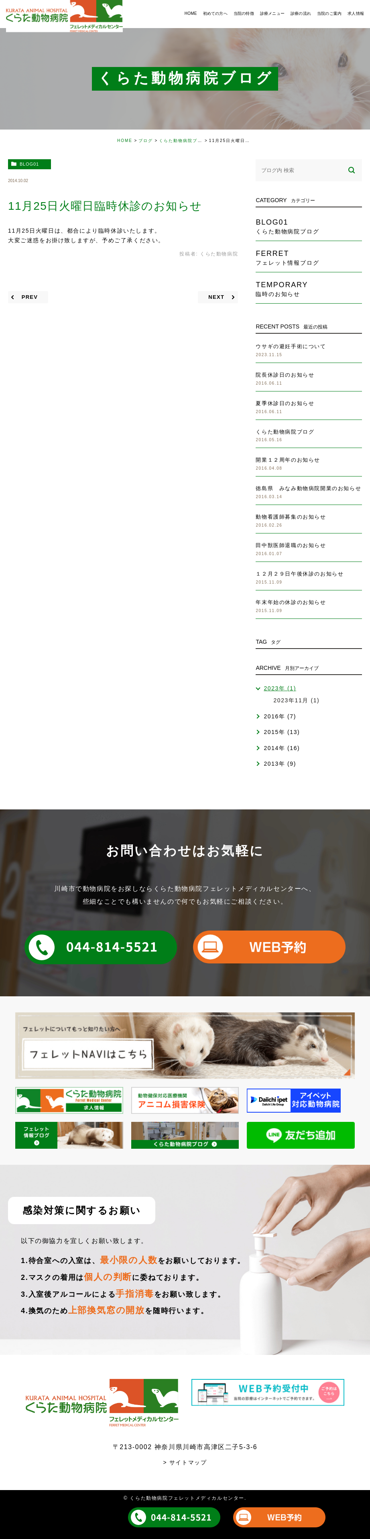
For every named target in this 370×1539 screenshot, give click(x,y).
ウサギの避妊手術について (291, 346)
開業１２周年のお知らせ (288, 460)
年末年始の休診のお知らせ (291, 602)
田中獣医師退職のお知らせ (291, 545)
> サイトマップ (185, 1462)
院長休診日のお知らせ (285, 375)
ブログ (145, 140)
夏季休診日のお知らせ (285, 403)
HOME (124, 140)
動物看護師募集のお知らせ (291, 517)
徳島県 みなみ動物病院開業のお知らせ (308, 488)
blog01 (29, 164)
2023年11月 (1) (296, 700)
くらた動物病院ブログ (183, 140)
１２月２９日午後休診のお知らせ (300, 574)
